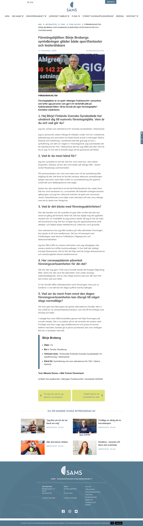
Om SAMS (23, 16)
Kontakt (71, 23)
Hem (12, 16)
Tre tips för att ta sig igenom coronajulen (51, 403)
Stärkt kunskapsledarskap (106, 16)
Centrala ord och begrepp (90, 511)
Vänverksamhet (42, 16)
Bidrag (129, 16)
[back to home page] (71, 478)
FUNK (61, 435)
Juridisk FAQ (89, 507)
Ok (112, 523)
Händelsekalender (91, 505)
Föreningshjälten (95, 58)
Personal (88, 494)
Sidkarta (111, 2)
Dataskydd (118, 523)
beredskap (52, 435)
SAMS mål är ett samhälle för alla (93, 403)
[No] (141, 523)
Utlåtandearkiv (90, 497)
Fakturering (88, 502)
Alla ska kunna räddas (57, 449)
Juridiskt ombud (66, 16)
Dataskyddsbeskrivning (92, 499)
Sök (30, 2)
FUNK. (84, 16)
